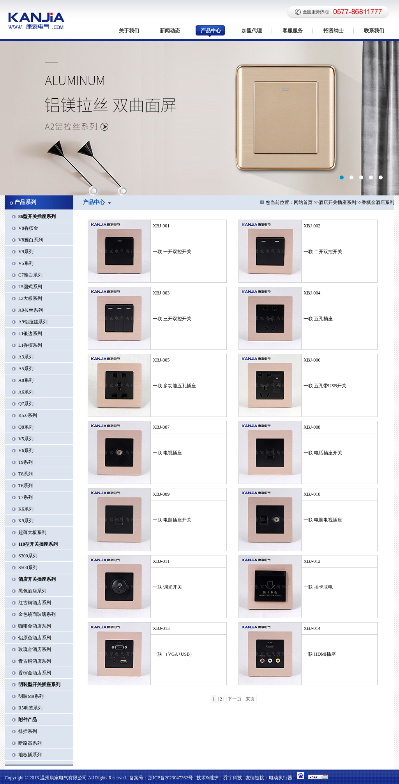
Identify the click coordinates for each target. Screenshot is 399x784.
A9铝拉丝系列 (33, 322)
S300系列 (27, 556)
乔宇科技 (232, 777)
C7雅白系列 (30, 275)
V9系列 (26, 251)
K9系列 (26, 520)
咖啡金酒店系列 (34, 626)
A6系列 (26, 392)
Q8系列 (26, 427)
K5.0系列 (27, 415)
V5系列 (26, 263)
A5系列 (26, 368)
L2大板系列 (30, 298)
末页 (250, 699)
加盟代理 (252, 31)
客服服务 (292, 31)
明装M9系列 (31, 696)
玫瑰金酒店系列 (34, 649)
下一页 (235, 699)
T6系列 (25, 485)
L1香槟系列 (30, 345)
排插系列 (27, 731)
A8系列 (26, 380)
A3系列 (26, 357)
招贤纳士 (333, 31)
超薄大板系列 (32, 532)
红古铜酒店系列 (34, 602)
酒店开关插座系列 (337, 202)
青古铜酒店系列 (34, 661)
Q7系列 (26, 403)
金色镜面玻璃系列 (37, 614)
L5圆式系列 (30, 286)
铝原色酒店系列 (34, 637)
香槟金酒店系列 (34, 673)
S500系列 (27, 567)
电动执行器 (280, 777)
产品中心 (211, 31)
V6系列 (26, 450)
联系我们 (374, 31)
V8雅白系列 (30, 240)
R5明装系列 (30, 708)
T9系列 (25, 462)
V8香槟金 (28, 228)
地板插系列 (30, 754)
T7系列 (25, 497)
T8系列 (25, 474)
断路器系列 (30, 743)
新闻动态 (170, 31)
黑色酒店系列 (32, 591)
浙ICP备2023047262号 (170, 777)
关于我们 (129, 31)
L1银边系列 (30, 333)
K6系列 (26, 509)
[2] (221, 699)
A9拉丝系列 (30, 310)
